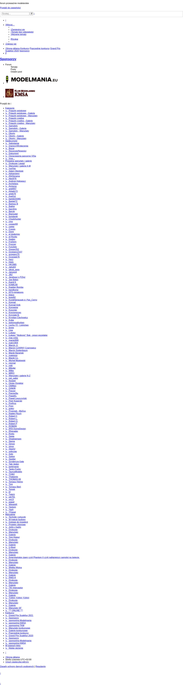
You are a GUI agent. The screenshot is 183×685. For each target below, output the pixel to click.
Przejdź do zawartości (10, 8)
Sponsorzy (8, 59)
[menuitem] (18, 29)
